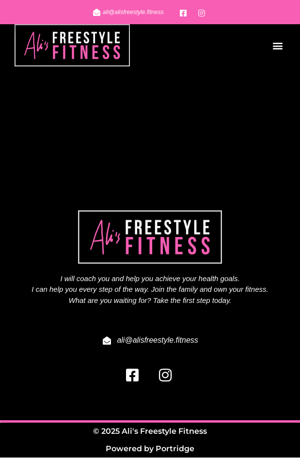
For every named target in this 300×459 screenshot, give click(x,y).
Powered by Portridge (150, 450)
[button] (277, 45)
